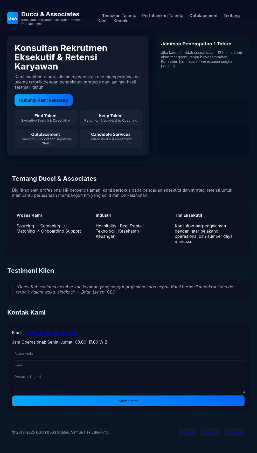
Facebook (210, 435)
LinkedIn (187, 435)
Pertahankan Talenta (162, 15)
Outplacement (203, 15)
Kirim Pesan (128, 404)
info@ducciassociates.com (51, 332)
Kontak (120, 20)
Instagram (234, 435)
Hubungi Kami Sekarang (43, 100)
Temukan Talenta (119, 15)
